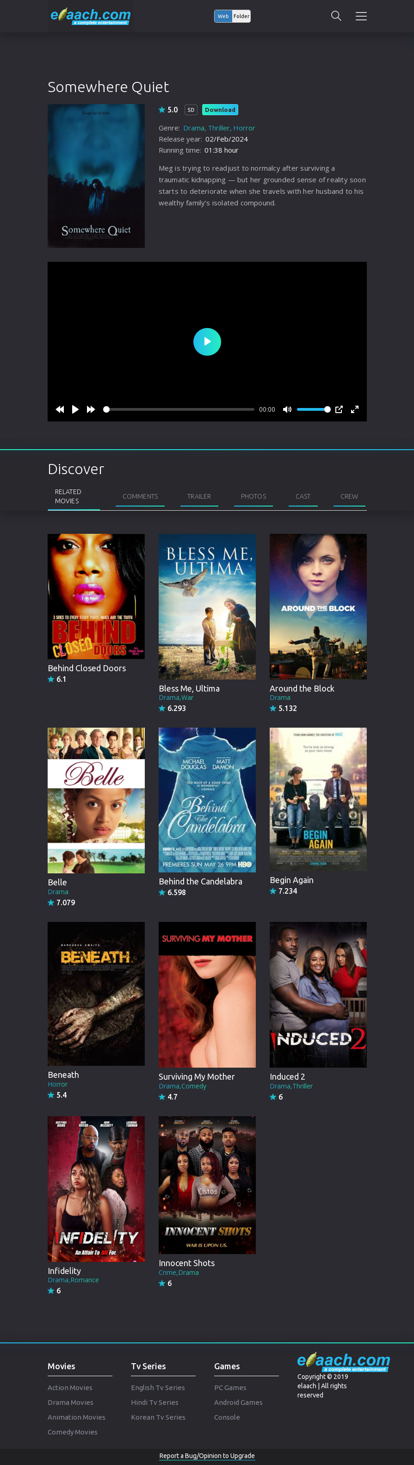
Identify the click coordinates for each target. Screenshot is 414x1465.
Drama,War (176, 697)
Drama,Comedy (182, 1086)
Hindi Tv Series (155, 1402)
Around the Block (302, 688)
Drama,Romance (73, 1279)
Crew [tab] (349, 496)
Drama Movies (70, 1402)
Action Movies (70, 1387)
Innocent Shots (187, 1262)
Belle (57, 882)
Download (220, 109)
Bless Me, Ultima (189, 688)
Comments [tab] (140, 496)
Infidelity (64, 1270)
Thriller (219, 127)
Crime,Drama (179, 1272)
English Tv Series (158, 1387)
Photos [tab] (253, 496)
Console (227, 1417)
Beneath (63, 1074)
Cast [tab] (303, 496)
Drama (193, 127)
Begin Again (292, 879)
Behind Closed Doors (87, 668)
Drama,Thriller (291, 1086)
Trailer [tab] (199, 496)
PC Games (230, 1387)
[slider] (178, 409)
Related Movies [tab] (68, 496)
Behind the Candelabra (200, 881)
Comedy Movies (73, 1432)
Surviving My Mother (197, 1076)
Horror (244, 127)
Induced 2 (287, 1076)
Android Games (238, 1402)
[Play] (75, 409)
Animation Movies (76, 1417)
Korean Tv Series (158, 1417)
